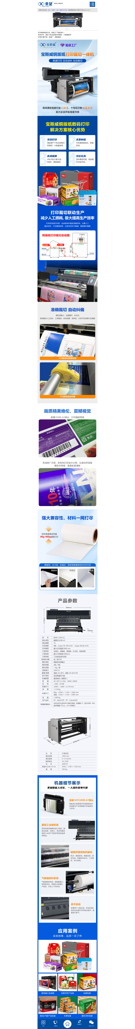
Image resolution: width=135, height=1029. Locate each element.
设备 (57, 10)
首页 (49, 10)
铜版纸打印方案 (63, 10)
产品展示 (53, 10)
